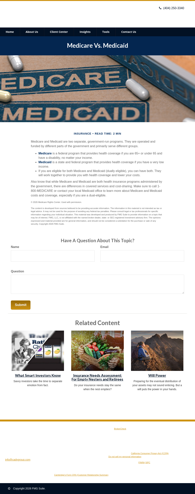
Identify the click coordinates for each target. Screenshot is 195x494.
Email (104, 247)
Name (15, 247)
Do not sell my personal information (124, 456)
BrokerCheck (120, 429)
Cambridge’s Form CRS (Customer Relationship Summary (81, 475)
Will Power (157, 375)
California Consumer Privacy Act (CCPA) (150, 453)
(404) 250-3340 (171, 8)
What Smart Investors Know (38, 375)
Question (17, 271)
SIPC (147, 462)
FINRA (141, 462)
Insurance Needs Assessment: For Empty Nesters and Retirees (97, 377)
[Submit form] (20, 305)
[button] (32, 31)
